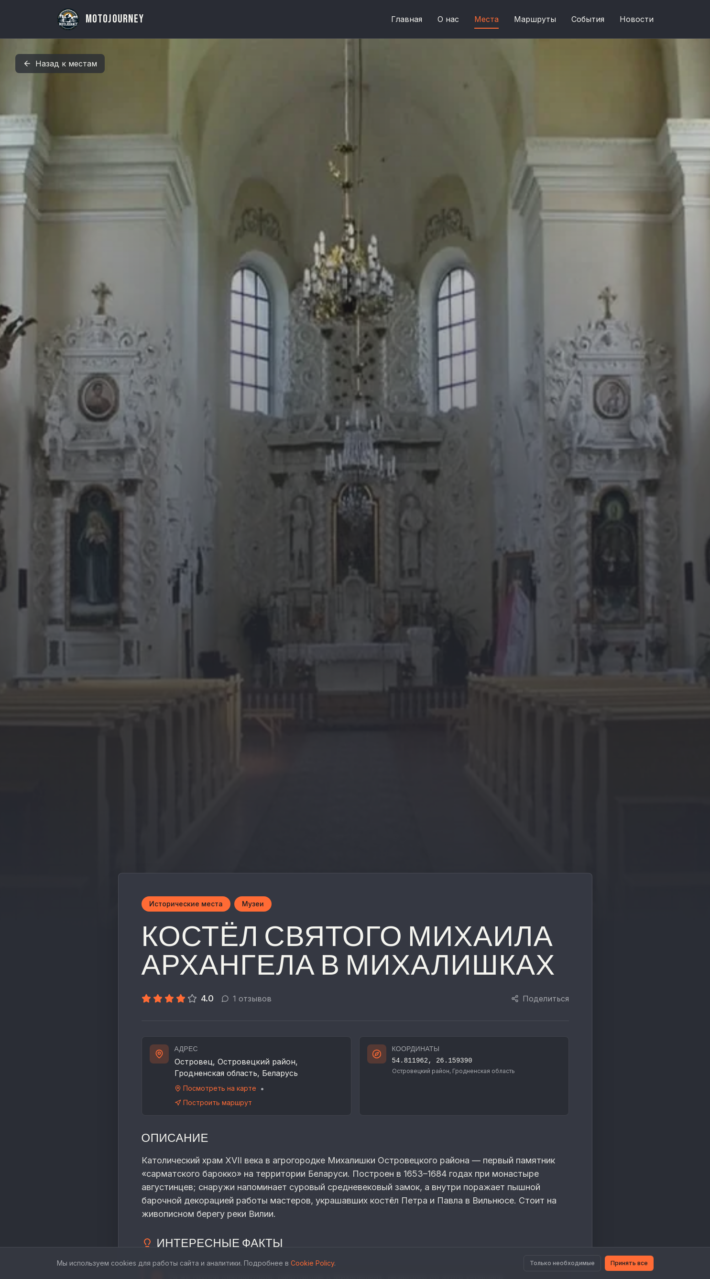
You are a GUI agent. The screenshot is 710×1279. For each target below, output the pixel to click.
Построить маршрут (213, 1102)
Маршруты (535, 19)
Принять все (629, 1263)
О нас (448, 19)
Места (486, 21)
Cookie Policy (312, 1263)
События (587, 19)
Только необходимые (562, 1263)
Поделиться (540, 998)
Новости (637, 19)
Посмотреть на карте (215, 1088)
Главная (406, 19)
